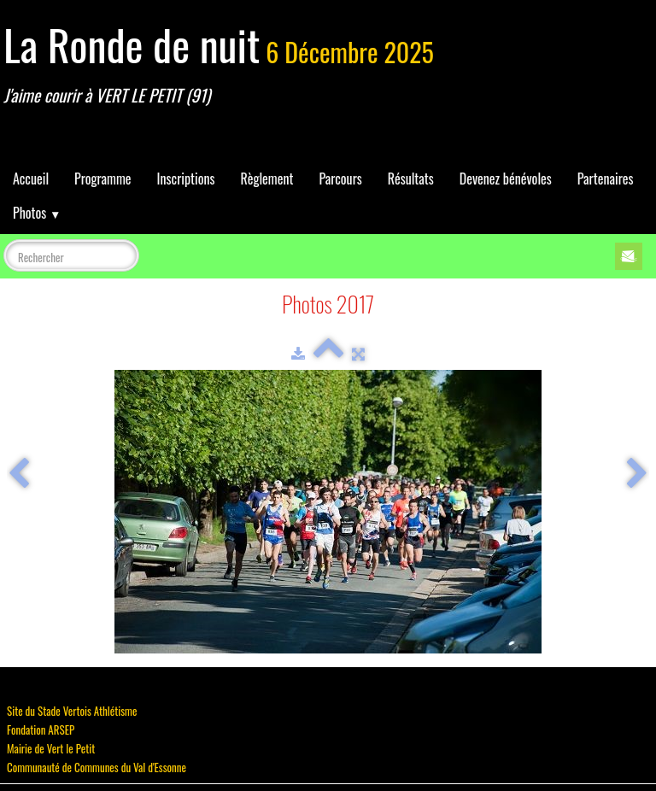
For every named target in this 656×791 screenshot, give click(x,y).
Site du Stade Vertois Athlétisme (72, 710)
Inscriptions (186, 178)
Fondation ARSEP (40, 729)
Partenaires (605, 178)
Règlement (266, 178)
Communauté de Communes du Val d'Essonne (96, 767)
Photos (37, 212)
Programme (103, 178)
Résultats (411, 178)
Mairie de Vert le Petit (51, 748)
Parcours (340, 178)
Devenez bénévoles (506, 178)
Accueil (31, 178)
